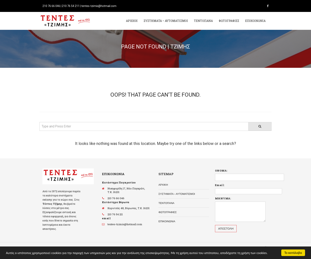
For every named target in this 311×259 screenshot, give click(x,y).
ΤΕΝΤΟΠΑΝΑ (203, 21)
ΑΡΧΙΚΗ (132, 21)
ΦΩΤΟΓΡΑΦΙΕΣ (229, 21)
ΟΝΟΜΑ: (221, 170)
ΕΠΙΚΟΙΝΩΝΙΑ (255, 21)
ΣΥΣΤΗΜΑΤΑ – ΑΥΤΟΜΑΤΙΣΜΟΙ (166, 21)
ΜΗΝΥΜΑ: (223, 198)
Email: (219, 185)
